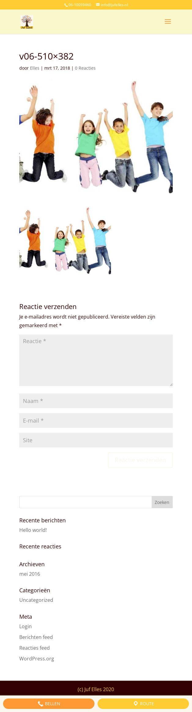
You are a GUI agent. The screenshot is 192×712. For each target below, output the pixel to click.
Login (25, 626)
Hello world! (33, 530)
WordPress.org (36, 658)
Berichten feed (36, 637)
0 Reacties (85, 68)
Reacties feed (34, 647)
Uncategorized (36, 600)
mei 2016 (29, 574)
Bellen (49, 704)
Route (143, 704)
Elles (34, 68)
